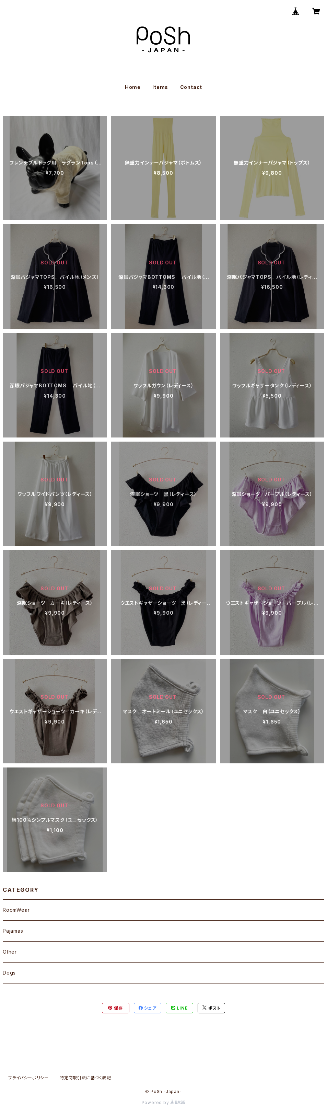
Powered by (164, 1102)
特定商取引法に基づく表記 (85, 1077)
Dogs (9, 973)
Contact (191, 87)
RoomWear (16, 910)
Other (10, 952)
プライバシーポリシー (28, 1077)
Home (133, 87)
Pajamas (13, 931)
